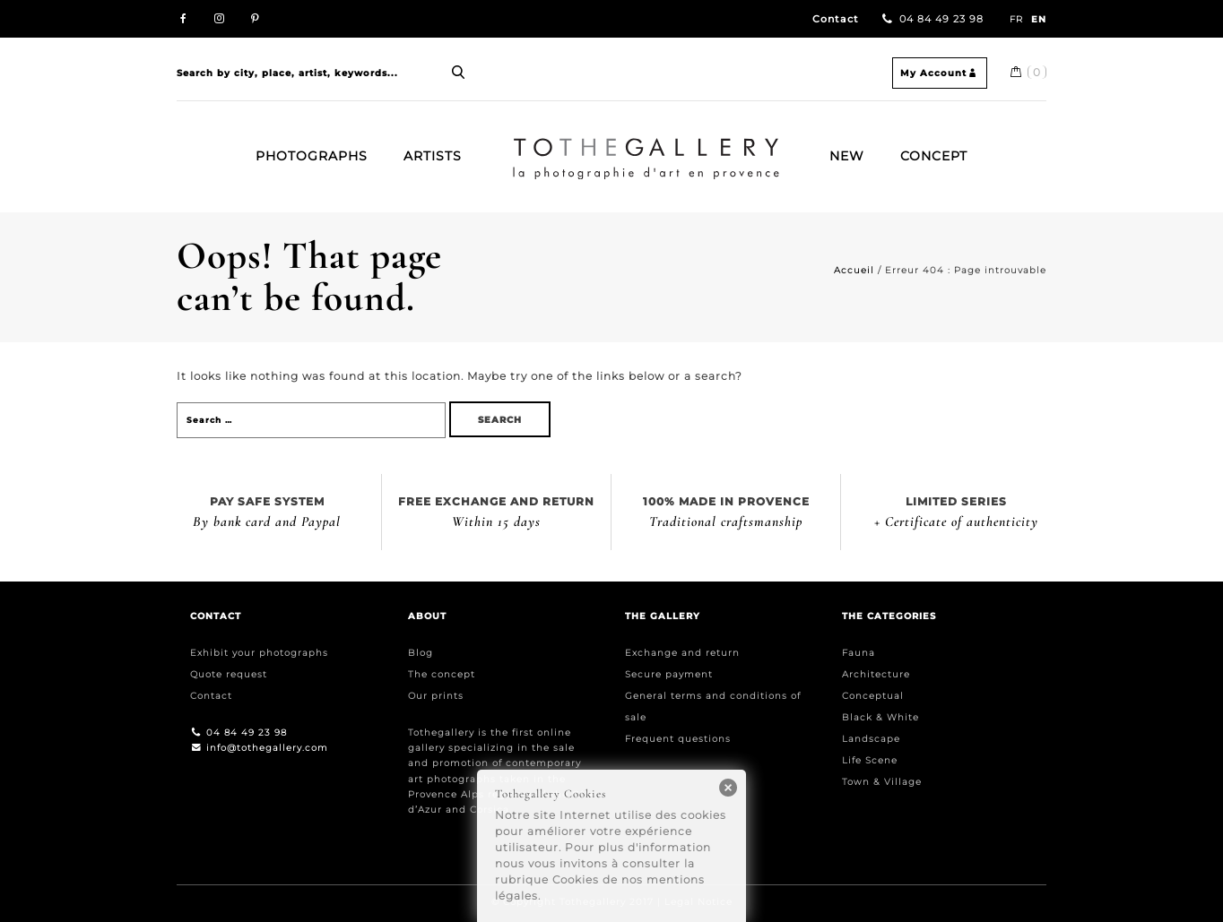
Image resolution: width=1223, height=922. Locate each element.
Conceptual (873, 696)
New (846, 156)
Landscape (871, 739)
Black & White (880, 717)
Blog (420, 653)
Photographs (312, 156)
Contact (835, 19)
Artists (432, 156)
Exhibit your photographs (259, 653)
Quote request (228, 674)
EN (1038, 19)
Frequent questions (678, 739)
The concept (441, 674)
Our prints (436, 696)
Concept (933, 156)
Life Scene (870, 760)
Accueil (854, 270)
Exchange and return (682, 653)
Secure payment (669, 674)
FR (1016, 19)
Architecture (876, 674)
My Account (939, 73)
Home (520, 145)
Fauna (858, 653)
